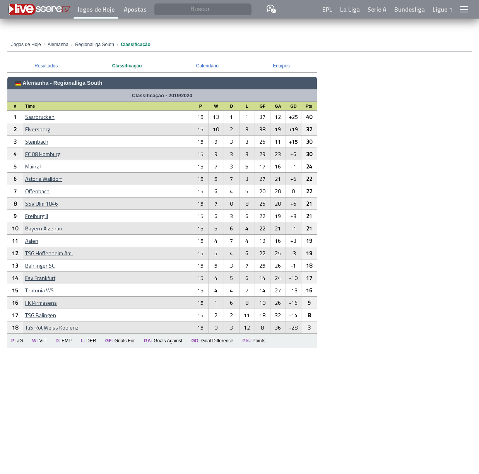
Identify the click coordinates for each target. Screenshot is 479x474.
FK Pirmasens (41, 303)
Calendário (207, 66)
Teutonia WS (39, 290)
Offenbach (37, 191)
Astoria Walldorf (43, 179)
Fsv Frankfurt (40, 278)
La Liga (350, 9)
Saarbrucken (40, 117)
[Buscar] (202, 9)
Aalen (31, 241)
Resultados (46, 66)
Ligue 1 (442, 9)
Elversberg (37, 129)
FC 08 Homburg (42, 154)
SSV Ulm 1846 (41, 203)
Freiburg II (36, 216)
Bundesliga (409, 9)
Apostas (135, 9)
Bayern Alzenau (43, 228)
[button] (464, 9)
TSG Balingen (40, 315)
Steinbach (36, 141)
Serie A (377, 9)
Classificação (127, 66)
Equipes (281, 66)
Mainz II (34, 166)
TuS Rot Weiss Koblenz (52, 327)
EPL (327, 9)
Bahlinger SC (40, 265)
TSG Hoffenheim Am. (49, 253)
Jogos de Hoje (96, 9)
